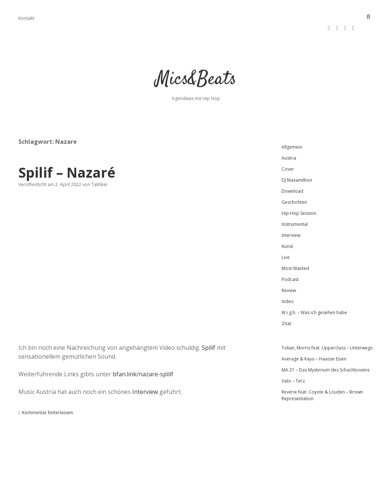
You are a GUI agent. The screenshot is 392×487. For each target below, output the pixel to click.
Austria (289, 141)
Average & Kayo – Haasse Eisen (314, 341)
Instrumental (295, 207)
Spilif (208, 330)
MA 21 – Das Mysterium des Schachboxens (326, 352)
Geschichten (294, 185)
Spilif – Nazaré (67, 155)
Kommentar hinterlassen (47, 395)
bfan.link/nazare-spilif (143, 357)
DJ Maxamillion (297, 163)
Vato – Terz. (294, 363)
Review (289, 273)
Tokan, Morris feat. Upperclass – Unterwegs (327, 330)
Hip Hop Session (299, 196)
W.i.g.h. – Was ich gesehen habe (314, 295)
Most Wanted (295, 251)
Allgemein (292, 130)
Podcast (290, 262)
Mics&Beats (196, 62)
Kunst (287, 229)
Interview (145, 374)
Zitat (286, 306)
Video (288, 284)
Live (286, 240)
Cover (288, 152)
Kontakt (26, 18)
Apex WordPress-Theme (172, 479)
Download (292, 174)
